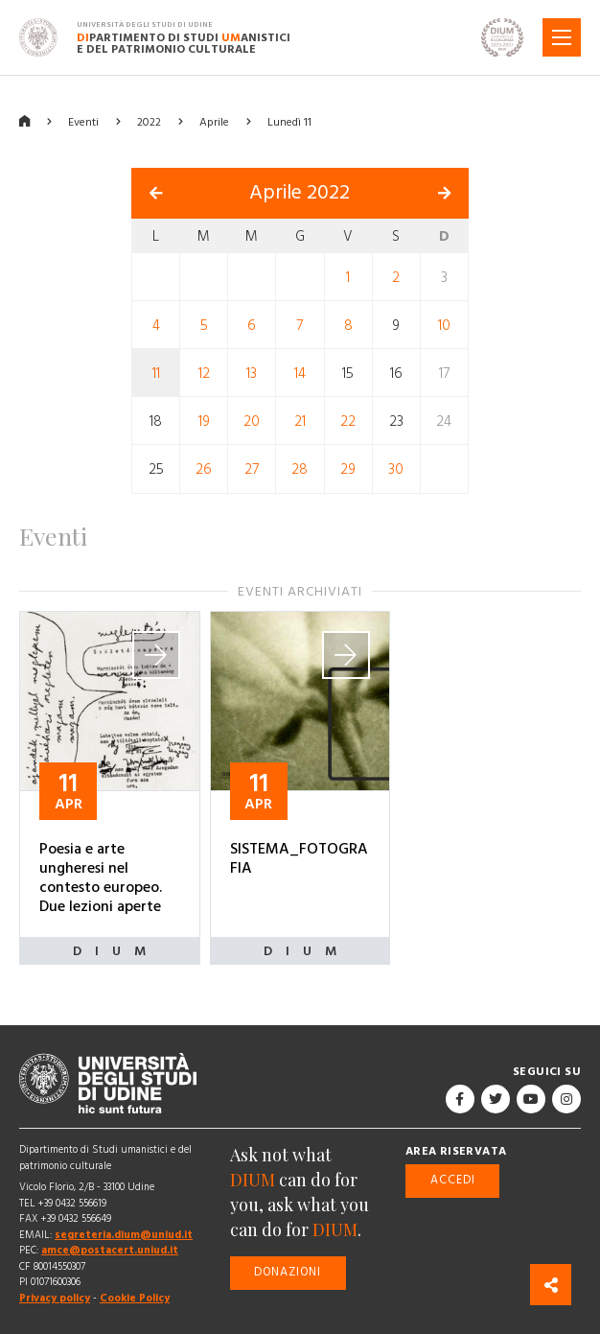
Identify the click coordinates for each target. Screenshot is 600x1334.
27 (251, 469)
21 (300, 421)
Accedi (452, 1180)
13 (251, 373)
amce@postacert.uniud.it (109, 1250)
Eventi (83, 122)
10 (444, 326)
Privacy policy (54, 1298)
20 (251, 421)
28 (299, 469)
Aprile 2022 (299, 192)
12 (204, 373)
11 (156, 373)
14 (300, 373)
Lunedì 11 (289, 122)
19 (204, 421)
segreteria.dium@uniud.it (124, 1235)
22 (348, 421)
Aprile (214, 122)
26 (204, 469)
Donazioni (287, 1272)
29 (348, 469)
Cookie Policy (135, 1298)
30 (396, 469)
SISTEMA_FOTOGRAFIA (299, 858)
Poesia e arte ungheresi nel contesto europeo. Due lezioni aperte (100, 877)
